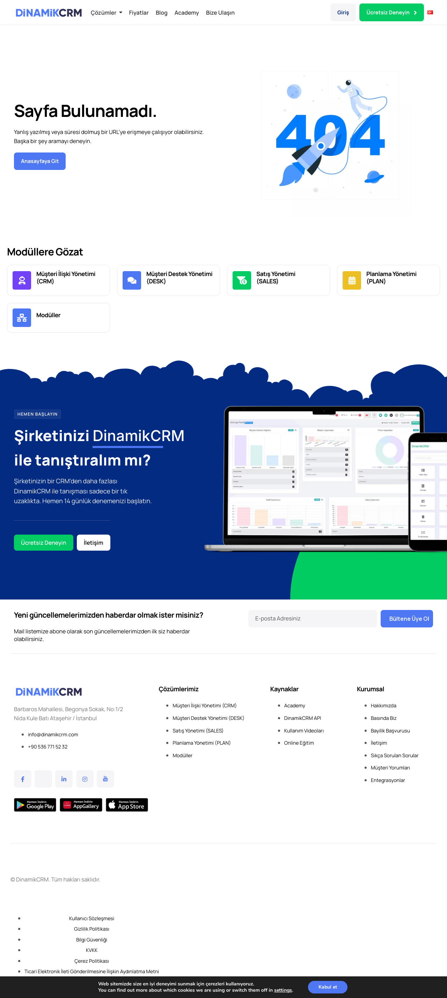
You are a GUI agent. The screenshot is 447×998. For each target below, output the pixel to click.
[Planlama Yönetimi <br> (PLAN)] (352, 280)
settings (283, 990)
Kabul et (327, 987)
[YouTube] (105, 779)
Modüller (48, 315)
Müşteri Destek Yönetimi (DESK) (179, 277)
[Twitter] (43, 779)
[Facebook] (22, 779)
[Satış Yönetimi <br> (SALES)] (242, 280)
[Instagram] (85, 779)
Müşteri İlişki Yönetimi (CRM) (65, 277)
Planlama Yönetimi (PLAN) (391, 277)
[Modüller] (22, 317)
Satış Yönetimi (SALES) (275, 277)
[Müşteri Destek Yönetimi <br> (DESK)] (132, 280)
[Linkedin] (64, 779)
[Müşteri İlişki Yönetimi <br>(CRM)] (22, 280)
